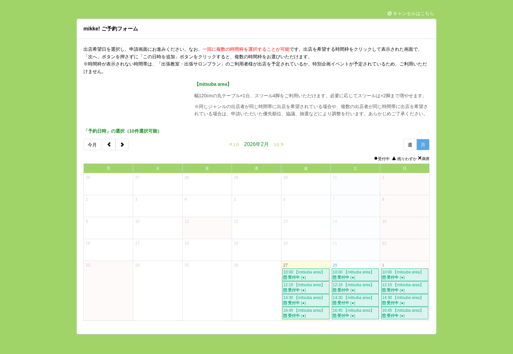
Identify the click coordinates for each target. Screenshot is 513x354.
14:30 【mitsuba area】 (305, 300)
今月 (92, 144)
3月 (279, 144)
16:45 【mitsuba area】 (305, 313)
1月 (234, 144)
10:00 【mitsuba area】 (305, 275)
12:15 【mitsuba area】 (305, 288)
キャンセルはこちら (411, 13)
